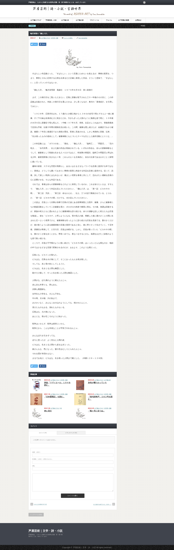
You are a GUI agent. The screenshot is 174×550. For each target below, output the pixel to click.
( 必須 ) (36, 452)
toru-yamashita (83, 38)
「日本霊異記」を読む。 (54, 397)
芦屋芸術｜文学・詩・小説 (45, 530)
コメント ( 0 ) (43, 432)
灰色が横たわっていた (97, 383)
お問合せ (138, 20)
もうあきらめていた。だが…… (102, 504)
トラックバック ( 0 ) (71, 432)
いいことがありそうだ (40, 504)
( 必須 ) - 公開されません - (42, 459)
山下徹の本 (65, 20)
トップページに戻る (36, 514)
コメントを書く (68, 38)
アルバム (109, 20)
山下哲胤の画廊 (123, 20)
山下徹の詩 (80, 20)
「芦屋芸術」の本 (50, 20)
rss (144, 2)
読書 (57, 38)
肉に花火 (48, 411)
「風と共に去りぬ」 (96, 411)
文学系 (53, 38)
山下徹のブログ (36, 20)
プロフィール (94, 20)
